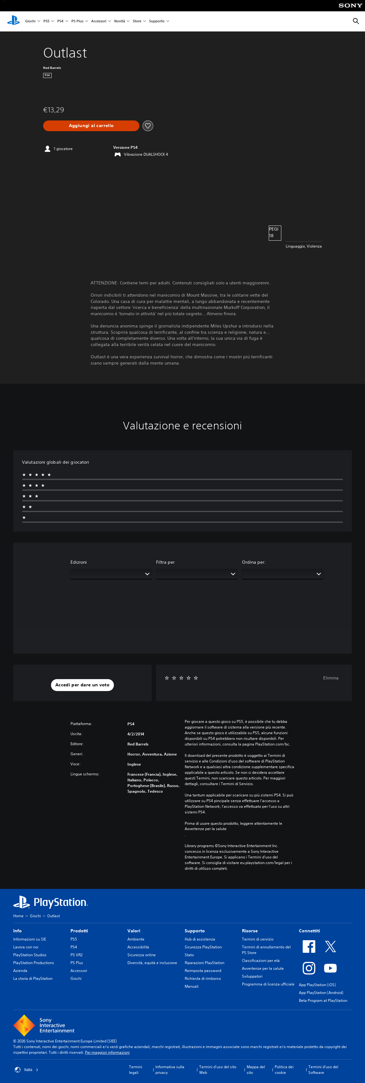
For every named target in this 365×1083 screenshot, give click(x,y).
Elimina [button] (331, 678)
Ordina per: (254, 562)
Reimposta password (203, 970)
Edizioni (78, 562)
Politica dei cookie (284, 1069)
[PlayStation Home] (13, 21)
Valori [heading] (133, 931)
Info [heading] (17, 931)
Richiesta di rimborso (203, 978)
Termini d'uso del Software (323, 1069)
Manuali (192, 986)
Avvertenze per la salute (206, 828)
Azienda (20, 970)
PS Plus (77, 21)
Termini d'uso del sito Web (217, 1069)
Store (137, 21)
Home (18, 915)
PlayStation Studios (30, 954)
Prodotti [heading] (79, 931)
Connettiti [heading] (309, 931)
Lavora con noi (25, 947)
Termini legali (135, 1069)
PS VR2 (76, 954)
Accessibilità (138, 947)
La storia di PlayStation (33, 978)
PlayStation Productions (33, 962)
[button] (82, 685)
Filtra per (165, 562)
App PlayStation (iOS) (317, 984)
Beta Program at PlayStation (323, 1000)
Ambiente (135, 939)
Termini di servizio (257, 939)
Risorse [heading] (250, 931)
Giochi (30, 21)
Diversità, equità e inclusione (152, 962)
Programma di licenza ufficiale (268, 984)
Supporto (157, 21)
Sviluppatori (252, 976)
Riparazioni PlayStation (204, 962)
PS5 (46, 21)
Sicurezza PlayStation (203, 947)
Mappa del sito (256, 1069)
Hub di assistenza (200, 939)
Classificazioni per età (261, 960)
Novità (119, 21)
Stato (189, 954)
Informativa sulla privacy (169, 1069)
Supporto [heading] (195, 931)
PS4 (60, 21)
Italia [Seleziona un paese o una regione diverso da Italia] (26, 1069)
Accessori (98, 21)
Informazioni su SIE (29, 939)
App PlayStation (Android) (321, 992)
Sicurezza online (141, 954)
